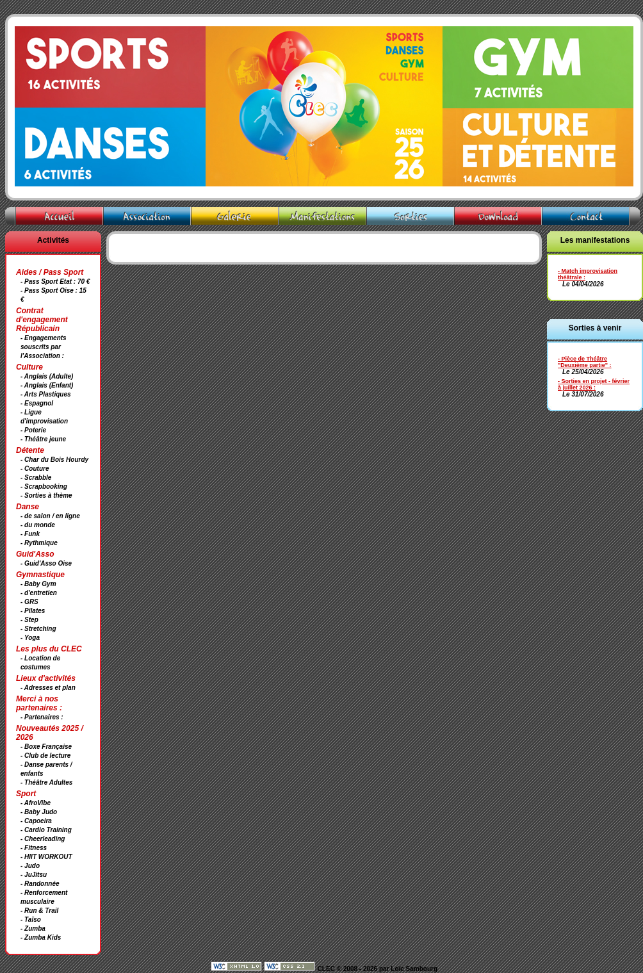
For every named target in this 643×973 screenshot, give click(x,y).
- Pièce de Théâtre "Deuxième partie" (583, 362)
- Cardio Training (46, 829)
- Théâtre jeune (43, 439)
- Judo (30, 865)
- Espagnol (36, 403)
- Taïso (30, 919)
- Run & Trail (39, 910)
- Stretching (38, 628)
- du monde (37, 524)
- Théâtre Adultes (46, 782)
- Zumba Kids (40, 937)
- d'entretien (38, 592)
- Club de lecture (45, 755)
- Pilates (32, 610)
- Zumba (32, 928)
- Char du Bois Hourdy (54, 459)
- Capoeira (36, 820)
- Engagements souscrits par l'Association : (43, 346)
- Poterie (33, 430)
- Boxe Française (46, 746)
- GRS (29, 601)
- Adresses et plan (48, 687)
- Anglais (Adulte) (46, 376)
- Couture (34, 468)
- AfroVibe (35, 802)
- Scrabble (35, 477)
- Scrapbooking (43, 486)
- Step (29, 619)
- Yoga (30, 637)
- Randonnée (40, 883)
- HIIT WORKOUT (46, 856)
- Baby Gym (38, 583)
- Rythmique (39, 542)
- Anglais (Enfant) (46, 385)
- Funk (30, 533)
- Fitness (33, 847)
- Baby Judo (38, 811)
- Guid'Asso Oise (46, 563)
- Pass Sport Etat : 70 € (55, 281)
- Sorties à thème (46, 495)
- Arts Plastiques (45, 394)
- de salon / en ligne (50, 515)
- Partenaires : (41, 717)
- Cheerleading (42, 838)
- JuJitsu (33, 874)
